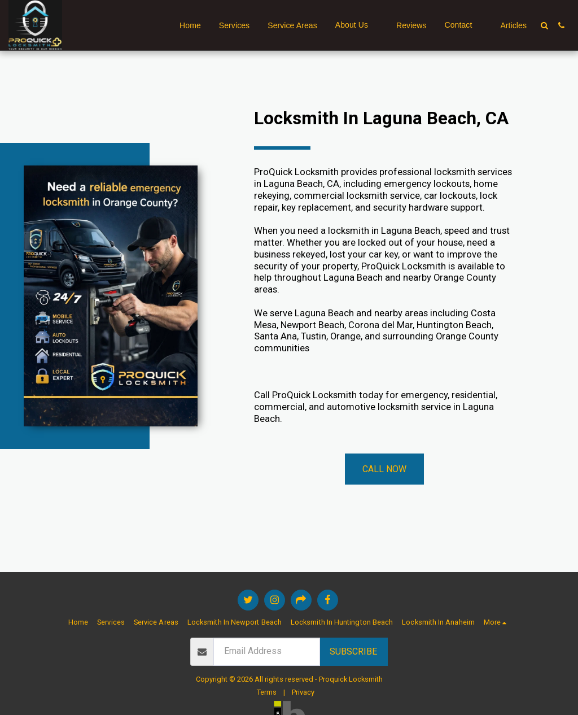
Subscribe (353, 651)
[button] (357, 25)
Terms (267, 692)
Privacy (303, 692)
